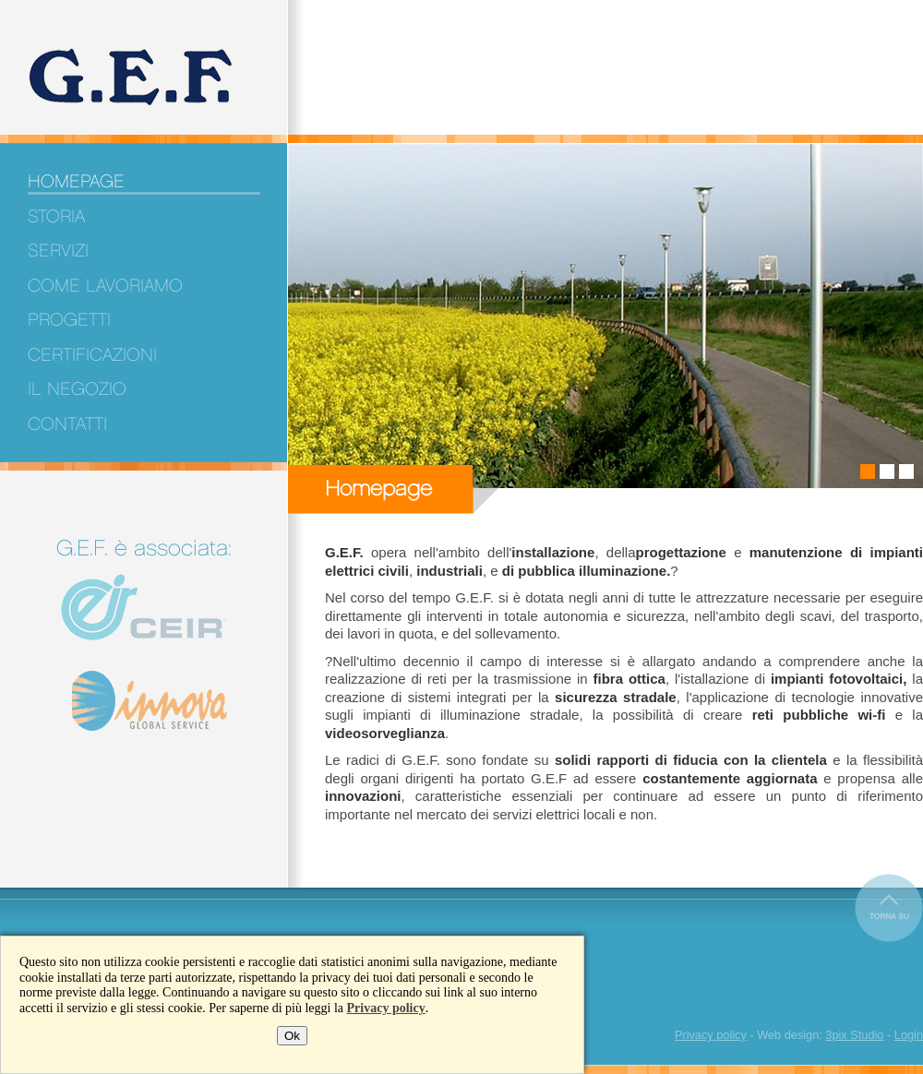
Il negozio (77, 389)
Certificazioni (92, 355)
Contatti (67, 424)
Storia (56, 217)
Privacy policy (386, 1008)
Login (908, 1035)
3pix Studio (854, 1035)
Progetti (69, 320)
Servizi (58, 251)
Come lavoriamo (105, 286)
